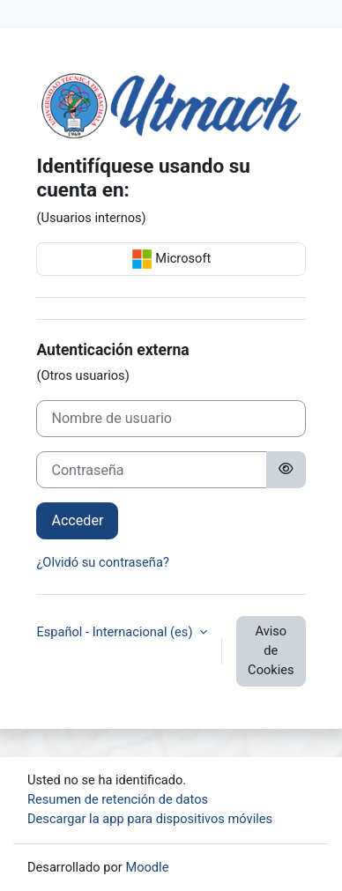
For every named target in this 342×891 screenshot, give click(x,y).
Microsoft (171, 259)
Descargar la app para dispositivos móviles (149, 819)
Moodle (146, 867)
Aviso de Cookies (271, 650)
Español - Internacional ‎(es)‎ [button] (116, 632)
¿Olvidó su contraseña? (102, 562)
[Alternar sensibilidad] (285, 469)
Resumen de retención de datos (117, 799)
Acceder (77, 520)
